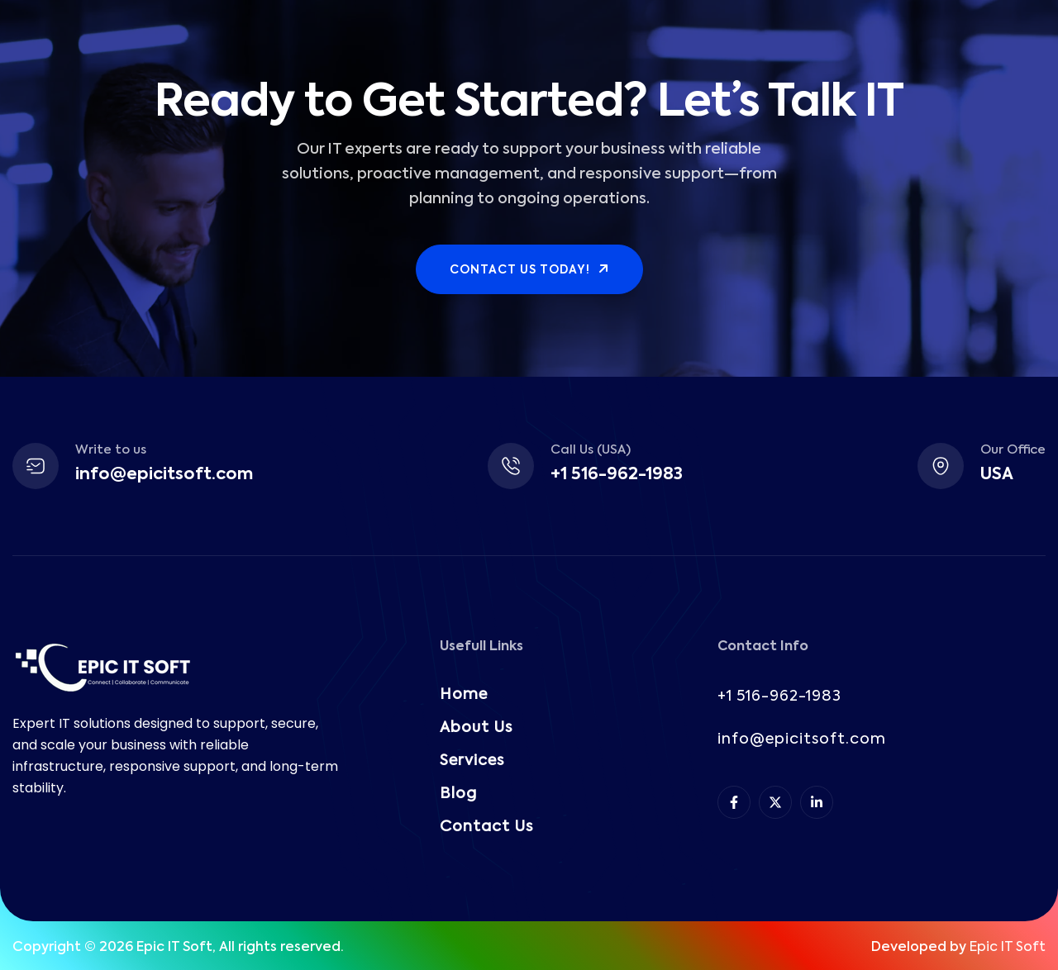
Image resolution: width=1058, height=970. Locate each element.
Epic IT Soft (1008, 947)
